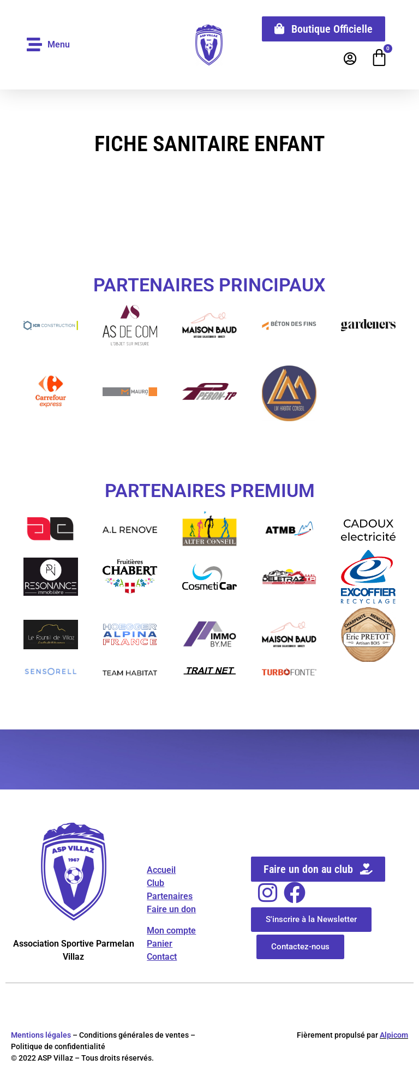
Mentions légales (41, 1035)
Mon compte (171, 930)
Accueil (161, 870)
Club (155, 883)
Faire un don (171, 910)
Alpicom (394, 1035)
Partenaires (170, 896)
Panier (159, 943)
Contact (162, 957)
